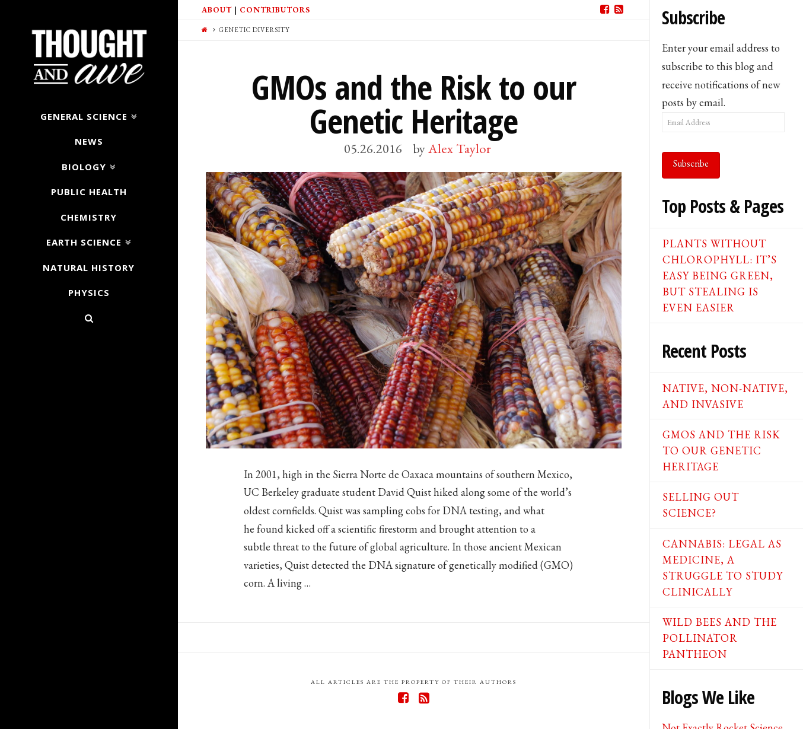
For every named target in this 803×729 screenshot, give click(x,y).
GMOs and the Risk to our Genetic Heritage (413, 104)
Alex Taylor (459, 148)
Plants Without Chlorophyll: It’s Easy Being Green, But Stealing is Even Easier (719, 275)
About (217, 10)
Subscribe (691, 163)
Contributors (275, 10)
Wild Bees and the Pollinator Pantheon (719, 638)
